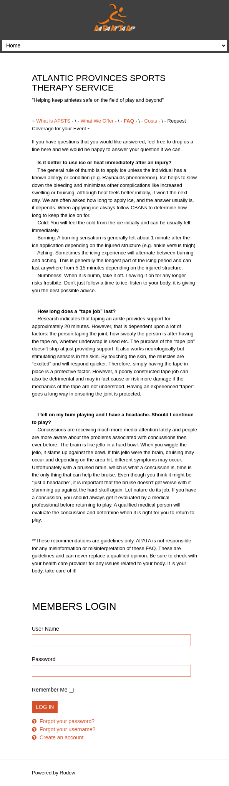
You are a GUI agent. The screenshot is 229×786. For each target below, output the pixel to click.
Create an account (60, 737)
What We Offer (98, 121)
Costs (150, 121)
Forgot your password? (66, 721)
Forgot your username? (66, 729)
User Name (45, 629)
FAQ (129, 121)
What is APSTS (53, 121)
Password (43, 659)
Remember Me (50, 690)
